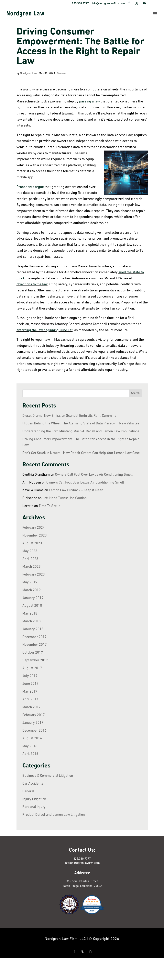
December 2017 (34, 637)
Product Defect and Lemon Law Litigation (53, 815)
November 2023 (34, 536)
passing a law (89, 101)
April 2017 (30, 699)
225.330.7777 (82, 859)
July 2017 (30, 676)
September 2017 (35, 660)
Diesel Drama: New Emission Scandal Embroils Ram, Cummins (69, 416)
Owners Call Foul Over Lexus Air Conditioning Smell (94, 475)
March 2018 (31, 621)
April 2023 (30, 559)
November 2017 (34, 645)
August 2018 (32, 606)
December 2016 (34, 731)
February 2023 (33, 575)
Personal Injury (34, 807)
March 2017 (31, 707)
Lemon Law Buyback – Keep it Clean (76, 490)
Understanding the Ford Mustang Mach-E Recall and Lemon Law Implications (80, 431)
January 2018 (32, 629)
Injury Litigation (34, 799)
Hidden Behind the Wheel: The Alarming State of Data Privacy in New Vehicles (80, 423)
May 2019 (29, 582)
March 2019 (31, 590)
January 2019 (32, 598)
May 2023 (29, 551)
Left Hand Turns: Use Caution (64, 498)
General (61, 73)
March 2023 (31, 567)
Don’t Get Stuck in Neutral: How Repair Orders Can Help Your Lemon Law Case (81, 453)
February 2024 (33, 528)
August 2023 (32, 543)
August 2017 (32, 668)
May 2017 (29, 692)
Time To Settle (49, 506)
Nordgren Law (28, 73)
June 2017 (30, 684)
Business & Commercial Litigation (47, 776)
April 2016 (30, 754)
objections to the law (31, 284)
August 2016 (32, 738)
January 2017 (32, 723)
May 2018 (29, 614)
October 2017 (32, 653)
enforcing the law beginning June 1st (44, 330)
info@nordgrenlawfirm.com (82, 863)
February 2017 (33, 715)
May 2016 (29, 746)
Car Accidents (32, 784)
